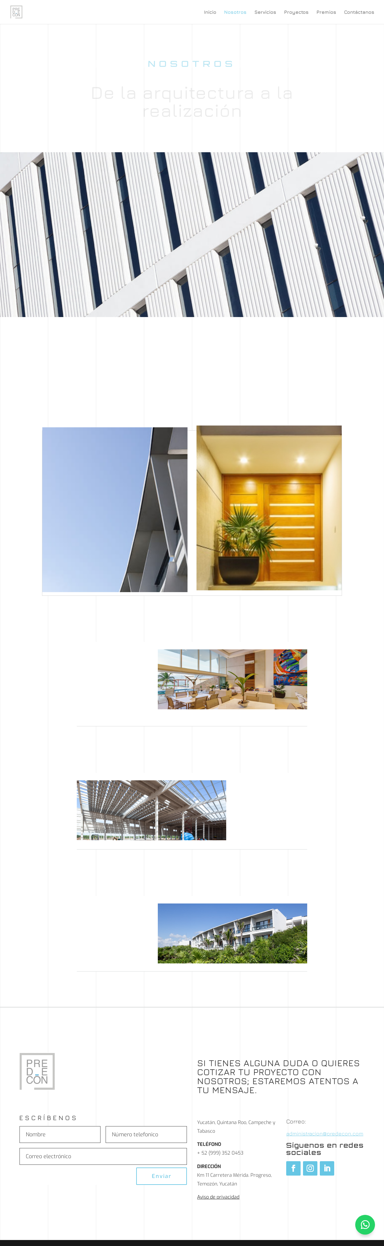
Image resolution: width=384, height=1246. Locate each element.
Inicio (210, 12)
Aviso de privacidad (218, 1197)
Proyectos (296, 12)
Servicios (265, 12)
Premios (326, 12)
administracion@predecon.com (324, 1133)
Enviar (161, 1176)
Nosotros (235, 12)
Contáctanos (359, 12)
